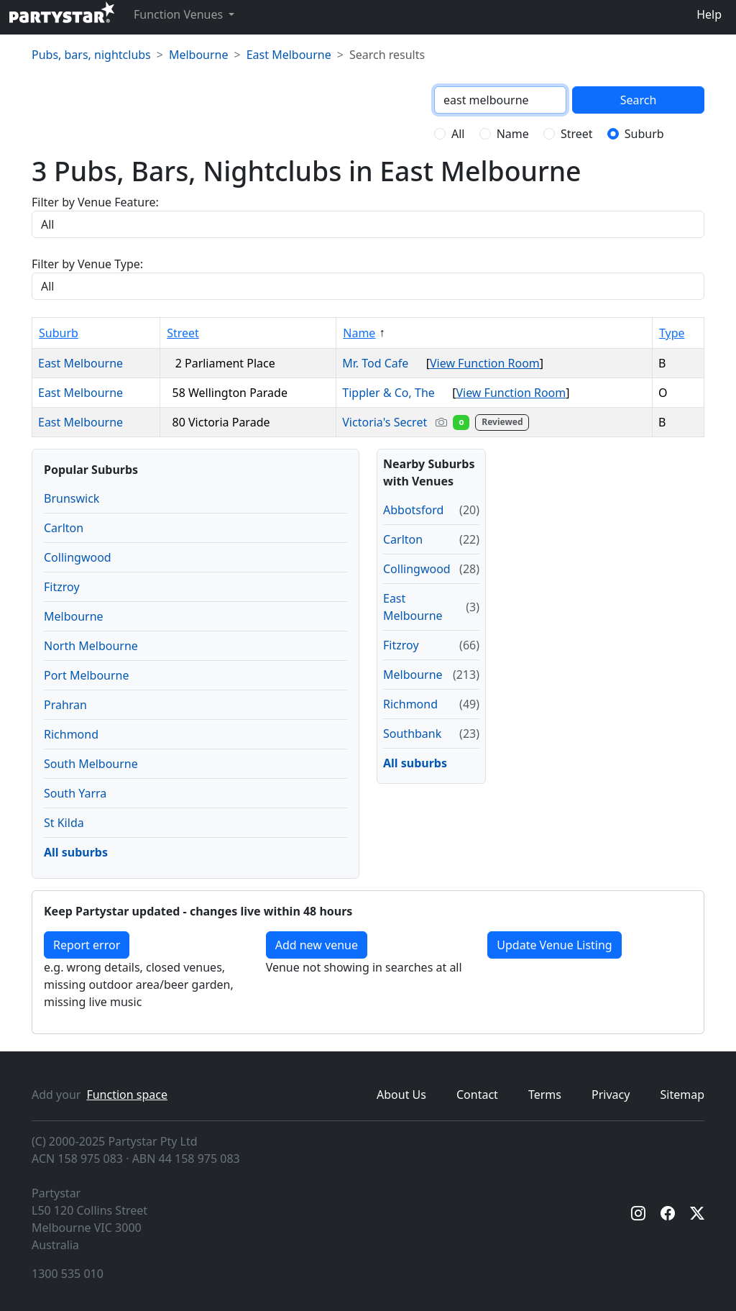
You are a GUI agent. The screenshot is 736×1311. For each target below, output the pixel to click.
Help (709, 14)
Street (577, 134)
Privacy (611, 1094)
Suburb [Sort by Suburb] (58, 333)
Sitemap (683, 1094)
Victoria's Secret (437, 422)
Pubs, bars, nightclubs (91, 55)
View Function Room (485, 363)
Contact (477, 1094)
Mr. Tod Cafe (381, 363)
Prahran (65, 705)
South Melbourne (91, 764)
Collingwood (77, 557)
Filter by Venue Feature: (95, 202)
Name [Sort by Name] (359, 333)
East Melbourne (289, 55)
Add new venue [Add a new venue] (316, 945)
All (457, 134)
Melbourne (199, 55)
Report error (86, 945)
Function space (126, 1094)
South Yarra (75, 793)
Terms (544, 1094)
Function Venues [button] (180, 14)
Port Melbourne (86, 675)
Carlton (63, 528)
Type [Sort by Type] (672, 333)
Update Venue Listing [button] (554, 945)
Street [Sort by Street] (183, 333)
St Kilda (64, 823)
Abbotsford (413, 510)
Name (513, 134)
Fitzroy (62, 587)
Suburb (644, 134)
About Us (401, 1094)
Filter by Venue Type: (87, 264)
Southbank (412, 733)
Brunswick (71, 498)
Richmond (71, 734)
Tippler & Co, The (394, 393)
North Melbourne (91, 646)
